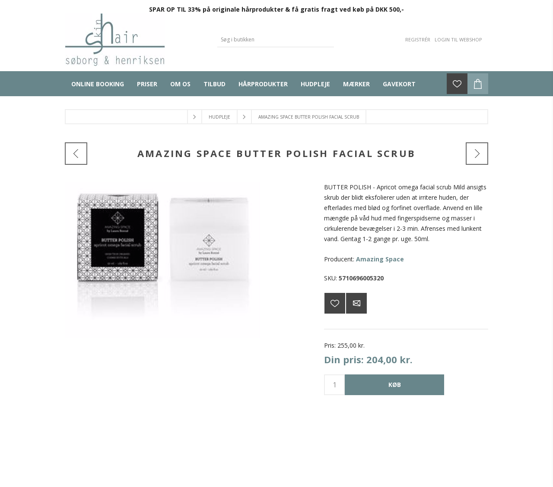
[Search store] (269, 39)
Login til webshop (458, 39)
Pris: (330, 345)
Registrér (417, 39)
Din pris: (344, 359)
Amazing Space (380, 259)
